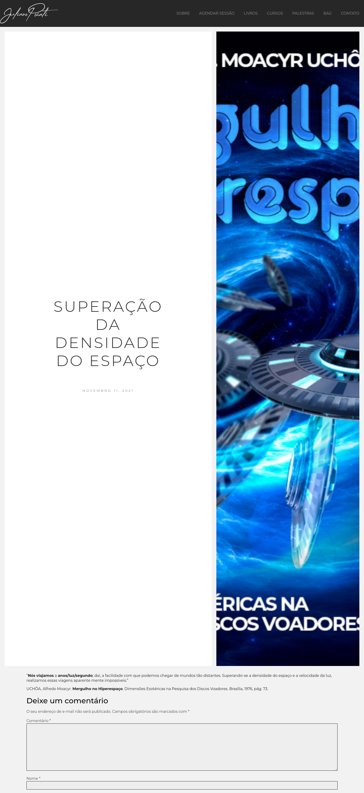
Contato (350, 13)
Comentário (38, 721)
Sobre (183, 13)
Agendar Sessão (217, 13)
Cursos (275, 13)
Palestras (303, 13)
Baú (327, 13)
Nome (33, 778)
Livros (251, 13)
